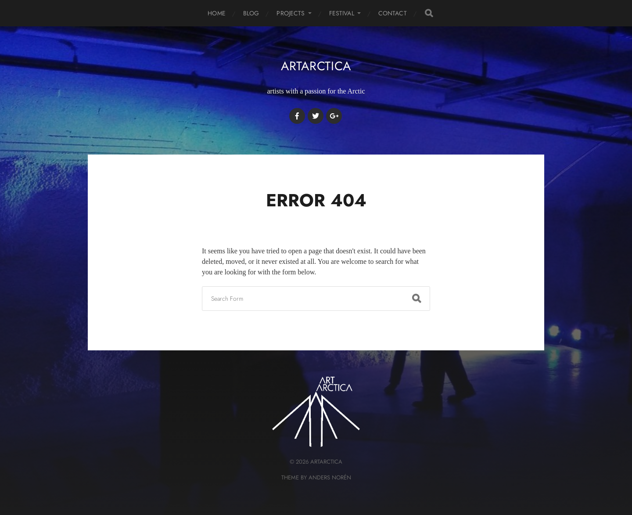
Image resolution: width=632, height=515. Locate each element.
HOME (217, 13)
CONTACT (392, 13)
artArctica (316, 66)
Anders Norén (330, 477)
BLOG (251, 13)
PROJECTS (290, 13)
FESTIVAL (341, 13)
